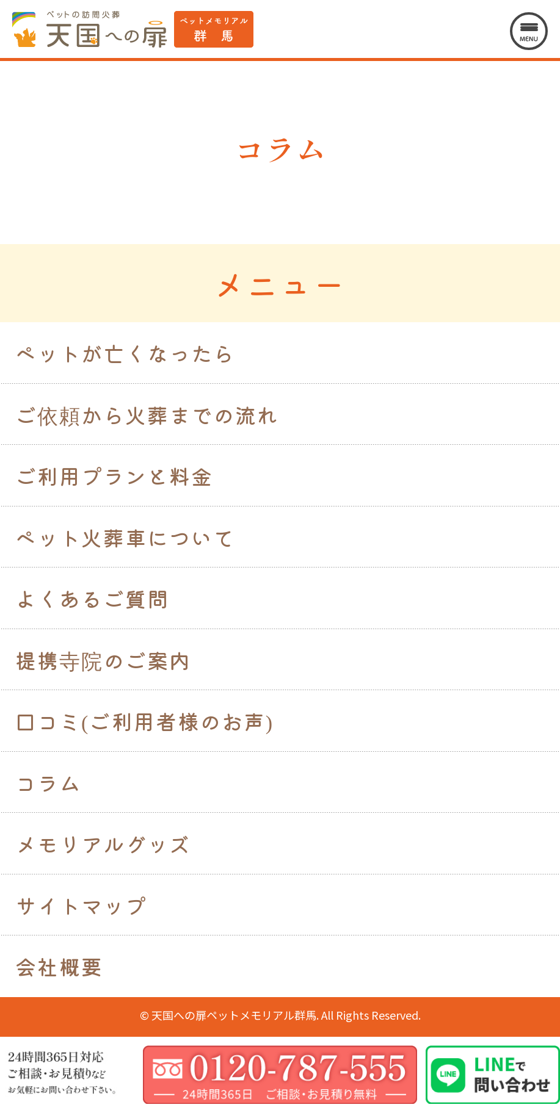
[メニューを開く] (529, 31)
